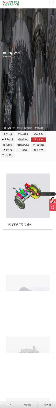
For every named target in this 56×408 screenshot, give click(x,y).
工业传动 (23, 150)
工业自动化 (23, 134)
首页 (19, 130)
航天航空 (38, 150)
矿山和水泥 (7, 139)
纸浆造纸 (7, 145)
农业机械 (7, 150)
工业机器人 (7, 155)
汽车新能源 (38, 145)
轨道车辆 (39, 130)
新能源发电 (23, 139)
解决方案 (28, 130)
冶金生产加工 (23, 145)
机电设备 (38, 134)
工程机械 (7, 134)
